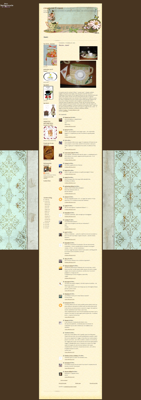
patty (66, 232)
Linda (66, 205)
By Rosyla (67, 302)
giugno (46, 211)
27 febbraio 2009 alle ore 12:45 (70, 193)
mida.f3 (66, 177)
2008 (46, 199)
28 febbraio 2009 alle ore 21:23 (70, 278)
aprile (46, 207)
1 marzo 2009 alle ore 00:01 (69, 290)
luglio (46, 212)
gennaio (46, 202)
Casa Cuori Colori (69, 152)
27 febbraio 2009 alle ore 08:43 (70, 159)
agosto (46, 214)
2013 (46, 227)
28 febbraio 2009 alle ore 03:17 (70, 239)
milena (47, 173)
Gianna (66, 163)
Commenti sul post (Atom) (70, 386)
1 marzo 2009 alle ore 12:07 (69, 359)
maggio (46, 209)
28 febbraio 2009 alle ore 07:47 (70, 262)
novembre (47, 219)
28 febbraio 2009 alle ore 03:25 (70, 255)
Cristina (67, 219)
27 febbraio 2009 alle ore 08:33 (70, 149)
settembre (47, 216)
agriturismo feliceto (69, 186)
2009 (46, 201)
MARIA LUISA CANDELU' (72, 355)
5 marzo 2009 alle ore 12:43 (69, 377)
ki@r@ (66, 129)
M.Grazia (67, 281)
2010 (46, 222)
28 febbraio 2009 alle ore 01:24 (70, 216)
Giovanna (67, 362)
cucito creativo (65, 111)
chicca (66, 258)
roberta (66, 196)
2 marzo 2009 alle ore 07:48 (69, 368)
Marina (66, 320)
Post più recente (62, 383)
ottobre (46, 217)
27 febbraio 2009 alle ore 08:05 (70, 137)
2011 (46, 224)
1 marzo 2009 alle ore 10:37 (69, 352)
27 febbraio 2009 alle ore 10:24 (70, 174)
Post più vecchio (93, 383)
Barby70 (67, 170)
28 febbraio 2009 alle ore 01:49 (70, 228)
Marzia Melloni (68, 371)
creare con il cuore (53, 8)
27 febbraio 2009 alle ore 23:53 (70, 209)
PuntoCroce (68, 117)
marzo (46, 206)
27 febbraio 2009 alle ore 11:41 (70, 182)
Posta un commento (64, 380)
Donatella (67, 212)
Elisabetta (67, 294)
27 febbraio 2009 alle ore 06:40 (70, 126)
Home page (78, 383)
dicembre (47, 221)
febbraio (46, 204)
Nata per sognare (69, 265)
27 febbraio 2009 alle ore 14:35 (70, 202)
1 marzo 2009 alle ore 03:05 (69, 299)
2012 (46, 226)
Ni (65, 140)
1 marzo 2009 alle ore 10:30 (69, 329)
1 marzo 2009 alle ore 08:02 (69, 317)
